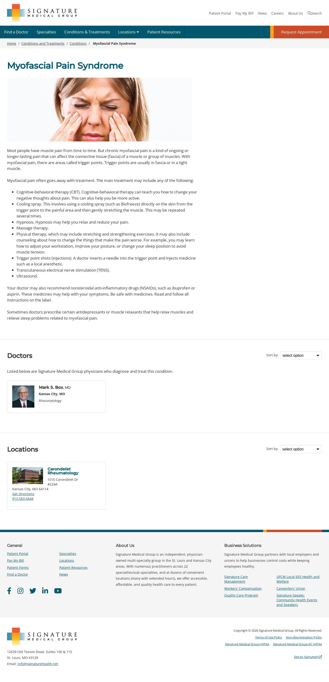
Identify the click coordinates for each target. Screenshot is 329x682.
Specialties (46, 32)
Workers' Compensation (243, 588)
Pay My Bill (244, 13)
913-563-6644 (22, 498)
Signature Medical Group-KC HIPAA (297, 644)
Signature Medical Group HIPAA (247, 644)
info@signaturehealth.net (38, 664)
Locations (128, 32)
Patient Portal (220, 13)
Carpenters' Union (291, 588)
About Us (295, 13)
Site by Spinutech (308, 657)
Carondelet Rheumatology (63, 471)
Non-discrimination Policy (304, 637)
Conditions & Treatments (87, 32)
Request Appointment (301, 32)
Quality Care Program (241, 595)
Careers (277, 13)
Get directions (23, 494)
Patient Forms (18, 567)
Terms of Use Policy (268, 637)
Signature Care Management (236, 579)
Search (315, 13)
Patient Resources (164, 32)
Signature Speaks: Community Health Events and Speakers (297, 600)
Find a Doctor (16, 32)
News (262, 13)
